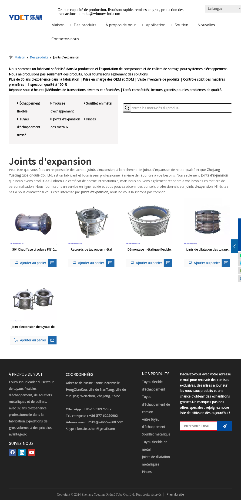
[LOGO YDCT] (25, 17)
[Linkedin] (22, 452)
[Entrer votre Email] (197, 426)
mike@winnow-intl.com (100, 13)
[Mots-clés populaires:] (127, 108)
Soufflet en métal (99, 103)
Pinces (91, 119)
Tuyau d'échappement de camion (156, 404)
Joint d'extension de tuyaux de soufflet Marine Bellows (33, 327)
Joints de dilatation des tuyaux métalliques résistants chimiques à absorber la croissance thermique (207, 249)
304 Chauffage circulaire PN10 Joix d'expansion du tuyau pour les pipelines (33, 249)
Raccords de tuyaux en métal (91, 249)
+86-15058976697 (97, 409)
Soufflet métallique (156, 434)
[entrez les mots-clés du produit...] (181, 108)
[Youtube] (31, 452)
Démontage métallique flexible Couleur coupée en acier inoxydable (149, 249)
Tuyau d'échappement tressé (28, 127)
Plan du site (175, 494)
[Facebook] (12, 452)
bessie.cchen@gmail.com (96, 428)
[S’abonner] (224, 426)
